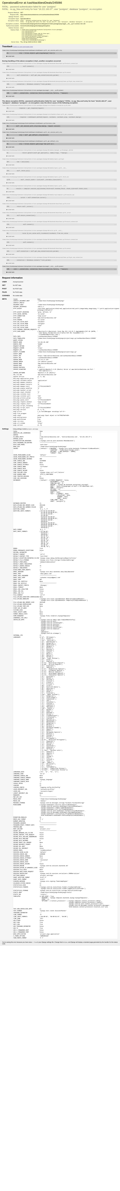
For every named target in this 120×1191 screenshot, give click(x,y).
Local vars (10, 59)
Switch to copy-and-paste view (23, 49)
